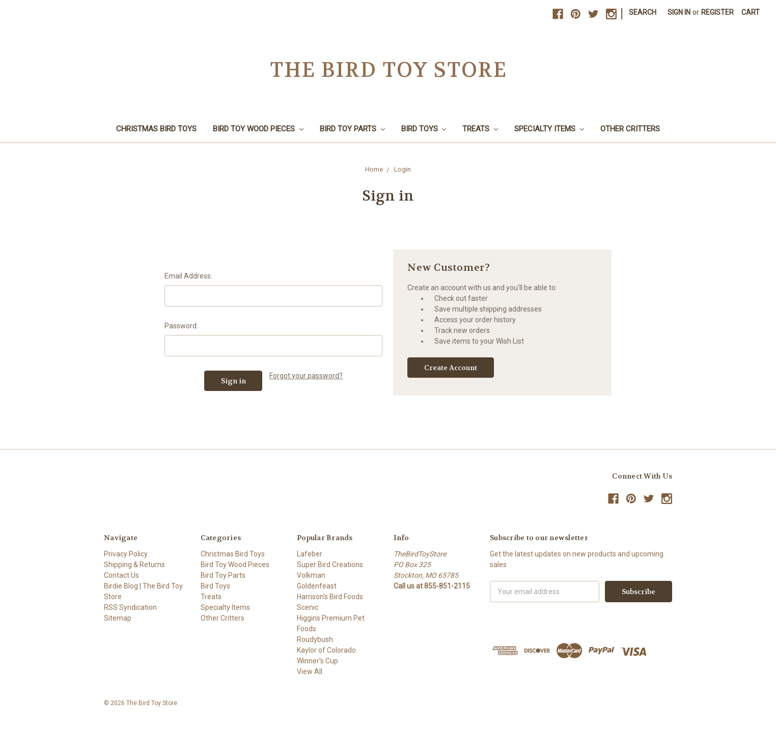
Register (717, 12)
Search (642, 12)
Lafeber (309, 554)
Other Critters (630, 128)
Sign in (679, 12)
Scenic (307, 607)
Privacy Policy (126, 554)
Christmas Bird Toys (156, 128)
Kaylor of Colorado (326, 650)
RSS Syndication (130, 607)
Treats (480, 128)
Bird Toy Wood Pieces (258, 128)
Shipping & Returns (134, 564)
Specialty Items (549, 128)
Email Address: (188, 276)
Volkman (311, 575)
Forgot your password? (306, 376)
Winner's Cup (317, 661)
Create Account (450, 367)
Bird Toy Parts (352, 128)
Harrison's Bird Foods (330, 597)
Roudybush (315, 639)
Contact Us (121, 575)
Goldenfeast (317, 586)
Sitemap (117, 618)
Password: (181, 326)
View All (309, 671)
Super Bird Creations (330, 564)
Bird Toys (424, 128)
